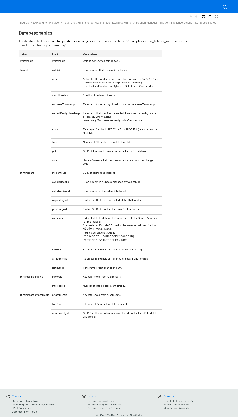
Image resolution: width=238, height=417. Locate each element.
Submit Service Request (177, 404)
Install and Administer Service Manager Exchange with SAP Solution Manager (110, 22)
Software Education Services (104, 408)
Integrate (24, 22)
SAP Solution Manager (46, 22)
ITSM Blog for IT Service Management (33, 404)
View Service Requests (176, 408)
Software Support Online (102, 400)
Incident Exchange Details (176, 22)
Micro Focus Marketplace (26, 400)
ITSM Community (22, 408)
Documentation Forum (24, 411)
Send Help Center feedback (179, 400)
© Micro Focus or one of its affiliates (119, 414)
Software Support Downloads (104, 404)
